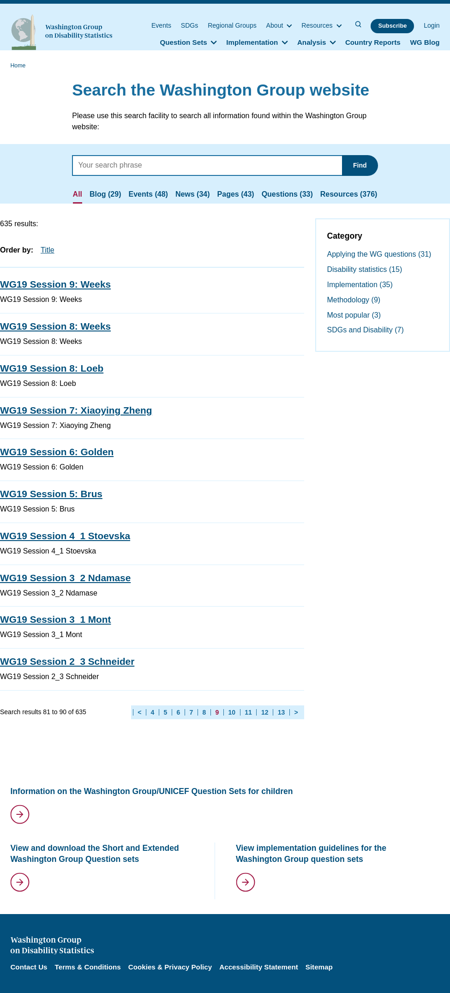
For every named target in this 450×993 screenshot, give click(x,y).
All (77, 194)
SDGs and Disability (365, 330)
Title (47, 250)
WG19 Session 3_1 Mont (55, 619)
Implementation (360, 285)
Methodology (354, 300)
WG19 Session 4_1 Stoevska (65, 535)
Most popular (354, 315)
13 (281, 712)
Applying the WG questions (379, 254)
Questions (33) (287, 194)
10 (231, 712)
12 (265, 712)
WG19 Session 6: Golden (57, 451)
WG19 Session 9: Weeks (55, 284)
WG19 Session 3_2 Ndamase (65, 577)
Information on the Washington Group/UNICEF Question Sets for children (151, 791)
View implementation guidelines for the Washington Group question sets (311, 853)
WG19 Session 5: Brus (51, 493)
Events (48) (148, 194)
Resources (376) (349, 194)
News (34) (192, 194)
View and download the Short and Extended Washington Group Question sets (94, 853)
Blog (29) (105, 194)
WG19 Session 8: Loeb (51, 368)
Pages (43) (235, 194)
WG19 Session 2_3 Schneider (67, 661)
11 (248, 712)
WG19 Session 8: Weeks (55, 326)
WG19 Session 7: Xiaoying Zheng (76, 410)
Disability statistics (364, 269)
